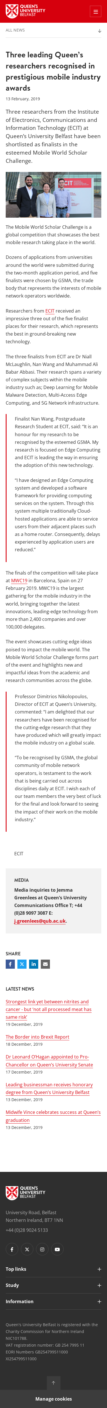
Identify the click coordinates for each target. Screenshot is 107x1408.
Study (12, 1285)
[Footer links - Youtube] (57, 1249)
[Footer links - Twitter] (27, 1249)
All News (15, 30)
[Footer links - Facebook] (12, 1249)
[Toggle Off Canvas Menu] (95, 11)
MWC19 (19, 580)
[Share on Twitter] (22, 964)
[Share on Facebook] (10, 964)
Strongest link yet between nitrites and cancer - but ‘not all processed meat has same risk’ (49, 1009)
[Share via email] (45, 964)
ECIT (49, 311)
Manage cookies (53, 1399)
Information (20, 1301)
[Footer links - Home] (25, 1193)
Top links (16, 1269)
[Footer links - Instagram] (42, 1249)
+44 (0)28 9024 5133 (27, 1230)
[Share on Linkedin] (33, 964)
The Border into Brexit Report (37, 1037)
